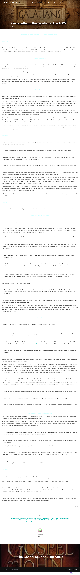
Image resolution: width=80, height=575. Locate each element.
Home (29, 2)
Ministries (62, 2)
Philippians (26, 521)
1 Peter (12, 518)
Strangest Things (49, 521)
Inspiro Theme (68, 569)
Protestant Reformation (39, 521)
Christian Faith (25, 518)
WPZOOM (75, 569)
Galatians (24, 519)
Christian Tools (52, 2)
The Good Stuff (41, 2)
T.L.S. (13, 26)
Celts (21, 518)
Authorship (16, 518)
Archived (20, 26)
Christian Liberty (33, 518)
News (33, 2)
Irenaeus (28, 519)
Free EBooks (70, 2)
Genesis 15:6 (39, 343)
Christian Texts (40, 518)
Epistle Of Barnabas (59, 518)
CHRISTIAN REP (10, 3)
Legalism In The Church (42, 519)
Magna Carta (51, 519)
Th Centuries (56, 521)
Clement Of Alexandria (49, 518)
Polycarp (32, 521)
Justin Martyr (34, 519)
